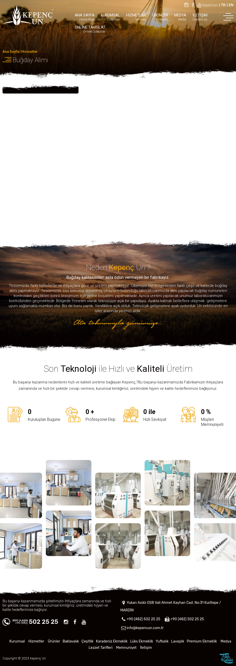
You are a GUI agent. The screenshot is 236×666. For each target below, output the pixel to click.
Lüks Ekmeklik (141, 641)
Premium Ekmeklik (202, 641)
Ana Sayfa (11, 52)
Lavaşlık (177, 641)
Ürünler (54, 641)
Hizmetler (29, 52)
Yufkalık (162, 641)
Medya (226, 641)
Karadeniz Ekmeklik (112, 641)
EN (231, 5)
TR (223, 5)
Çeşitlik (87, 641)
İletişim (146, 648)
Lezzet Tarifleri (100, 648)
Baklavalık (71, 641)
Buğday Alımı (30, 60)
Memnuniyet (126, 648)
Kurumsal (17, 641)
